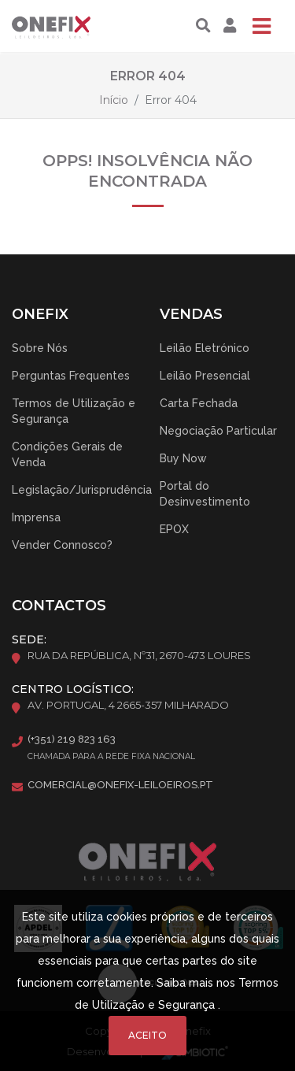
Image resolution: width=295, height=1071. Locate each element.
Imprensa (36, 517)
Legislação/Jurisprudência (82, 490)
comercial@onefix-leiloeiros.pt (120, 785)
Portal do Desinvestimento (205, 494)
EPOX (174, 529)
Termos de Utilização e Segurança (73, 411)
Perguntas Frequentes (71, 375)
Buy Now (183, 458)
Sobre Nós (40, 348)
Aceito (147, 1035)
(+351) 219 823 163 (72, 739)
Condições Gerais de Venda (67, 454)
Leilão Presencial (205, 375)
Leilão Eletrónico (204, 348)
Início (113, 100)
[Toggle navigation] (261, 26)
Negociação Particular (218, 430)
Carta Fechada (199, 403)
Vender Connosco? (62, 545)
